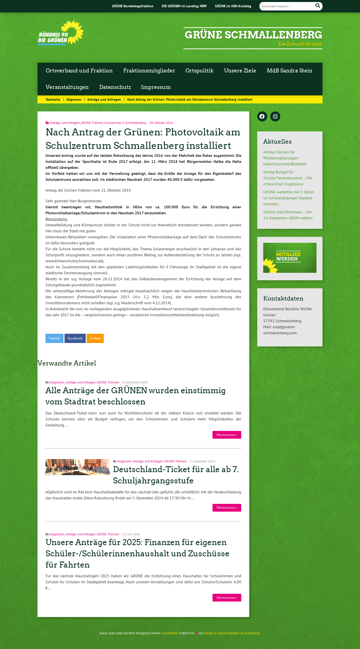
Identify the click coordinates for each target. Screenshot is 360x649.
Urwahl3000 (169, 633)
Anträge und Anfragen (104, 99)
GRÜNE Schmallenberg (253, 35)
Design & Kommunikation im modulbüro (232, 633)
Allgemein (74, 99)
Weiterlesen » (227, 435)
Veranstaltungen (67, 87)
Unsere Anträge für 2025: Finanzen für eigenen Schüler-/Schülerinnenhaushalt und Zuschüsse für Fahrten (138, 553)
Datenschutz (115, 87)
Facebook (75, 338)
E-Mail (95, 338)
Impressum (156, 87)
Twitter (54, 338)
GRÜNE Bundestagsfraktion (133, 5)
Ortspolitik (200, 70)
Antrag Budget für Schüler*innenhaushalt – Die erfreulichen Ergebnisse (287, 177)
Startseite (53, 99)
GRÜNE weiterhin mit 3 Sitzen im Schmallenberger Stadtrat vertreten (288, 197)
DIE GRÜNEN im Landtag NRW (184, 5)
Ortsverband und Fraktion (79, 70)
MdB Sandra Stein (289, 70)
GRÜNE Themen (92, 123)
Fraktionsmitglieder (149, 70)
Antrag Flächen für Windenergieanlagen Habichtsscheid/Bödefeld (284, 157)
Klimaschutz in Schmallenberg (125, 123)
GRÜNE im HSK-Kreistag (233, 5)
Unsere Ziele (240, 70)
